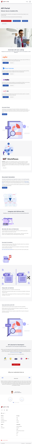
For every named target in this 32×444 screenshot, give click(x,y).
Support (17, 421)
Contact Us (2, 418)
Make (17, 428)
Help (17, 418)
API (16, 432)
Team (1, 425)
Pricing (27, 1)
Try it (5, 73)
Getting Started (4, 23)
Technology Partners (4, 419)
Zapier (17, 431)
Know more (4, 186)
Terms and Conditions (28, 442)
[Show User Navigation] (30, 2)
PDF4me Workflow (19, 425)
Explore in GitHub (16, 363)
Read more (12, 73)
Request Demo (25, 20)
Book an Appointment (17, 20)
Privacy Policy (23, 442)
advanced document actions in (16, 351)
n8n (17, 434)
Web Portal (2, 421)
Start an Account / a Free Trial (6, 20)
